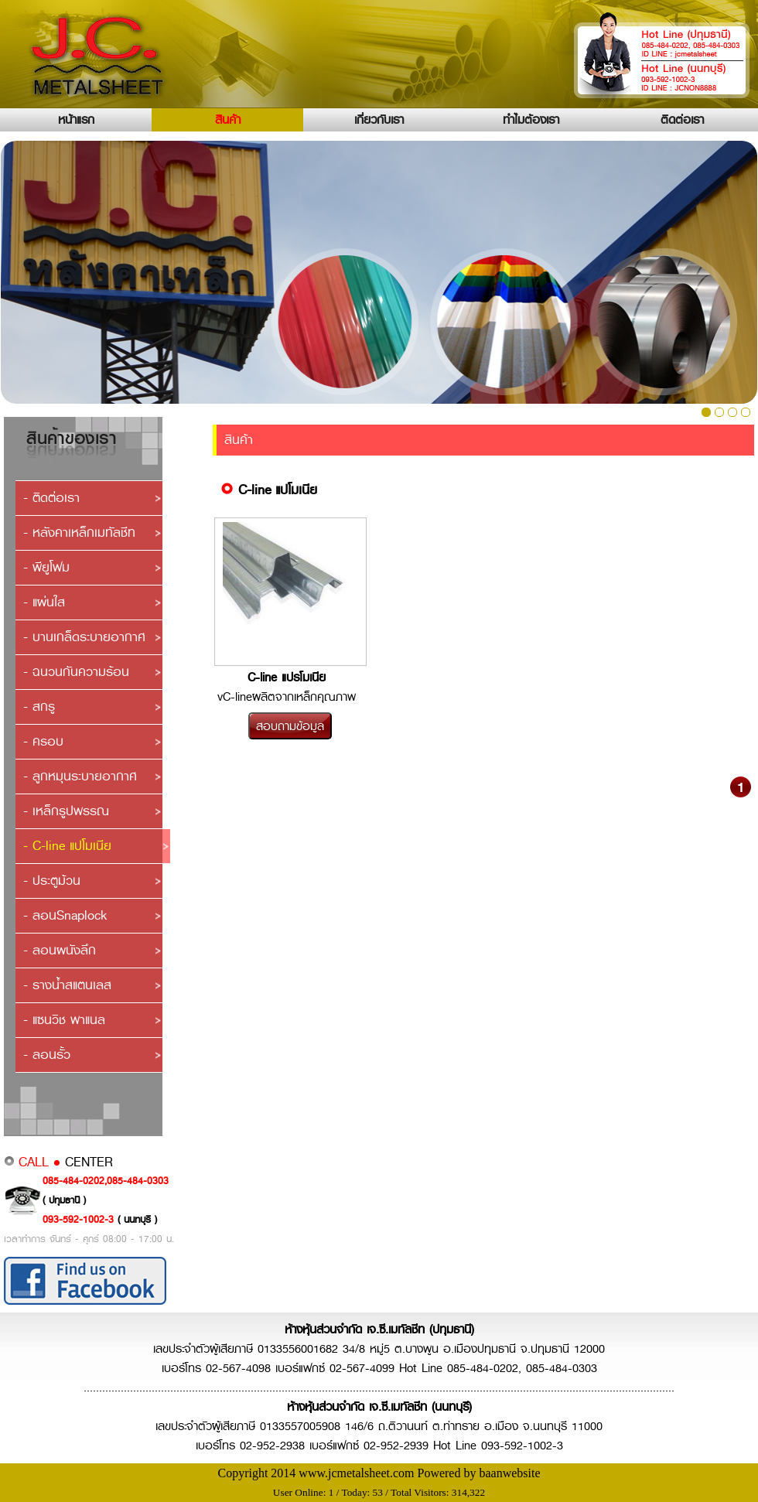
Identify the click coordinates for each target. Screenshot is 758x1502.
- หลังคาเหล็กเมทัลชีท (79, 532)
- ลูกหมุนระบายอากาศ (80, 776)
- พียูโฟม (46, 567)
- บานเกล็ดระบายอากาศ (84, 636)
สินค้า (228, 120)
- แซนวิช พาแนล (64, 1019)
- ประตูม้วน (51, 880)
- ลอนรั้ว (46, 1054)
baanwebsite (509, 1473)
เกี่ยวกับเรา (379, 120)
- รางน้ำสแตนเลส (67, 985)
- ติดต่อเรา (51, 497)
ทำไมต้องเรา (531, 120)
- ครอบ (43, 741)
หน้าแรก (76, 120)
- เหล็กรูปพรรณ (66, 810)
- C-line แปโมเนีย (67, 845)
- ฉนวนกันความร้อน (76, 671)
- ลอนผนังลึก (59, 950)
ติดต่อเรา (682, 120)
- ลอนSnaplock (65, 915)
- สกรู (39, 706)
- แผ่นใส (44, 602)
